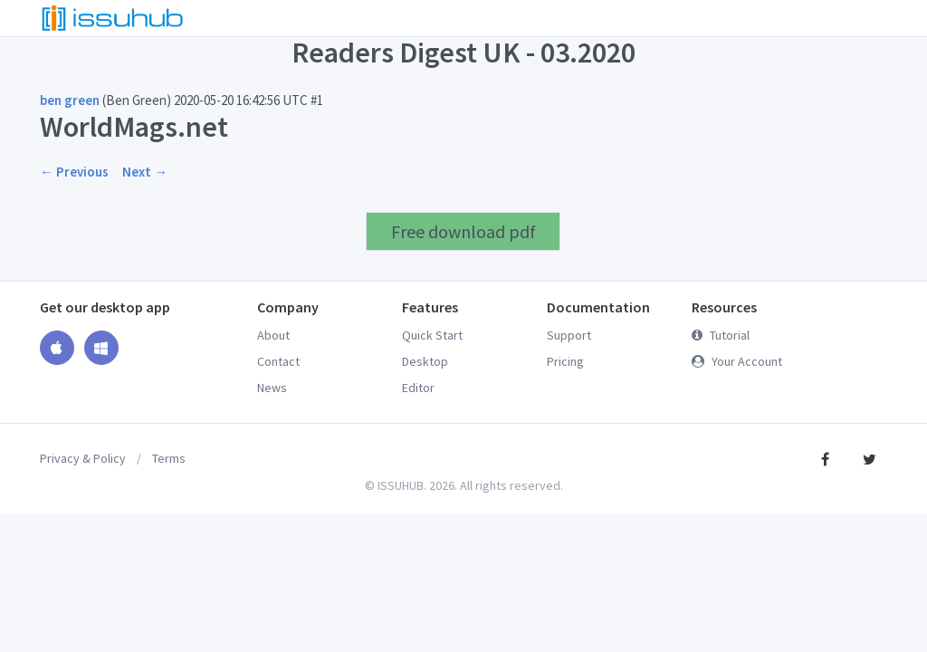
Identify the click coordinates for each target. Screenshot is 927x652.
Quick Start (432, 335)
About (273, 335)
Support (569, 335)
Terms (169, 458)
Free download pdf (463, 231)
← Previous (74, 171)
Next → (144, 171)
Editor (418, 387)
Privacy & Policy (83, 458)
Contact (278, 361)
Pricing (565, 361)
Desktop (425, 361)
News (272, 387)
